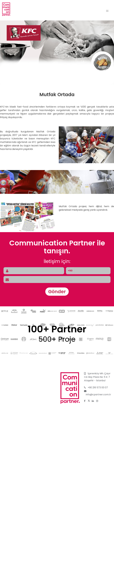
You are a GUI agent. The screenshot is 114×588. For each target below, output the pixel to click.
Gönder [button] (57, 291)
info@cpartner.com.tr (98, 394)
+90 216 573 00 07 (98, 387)
